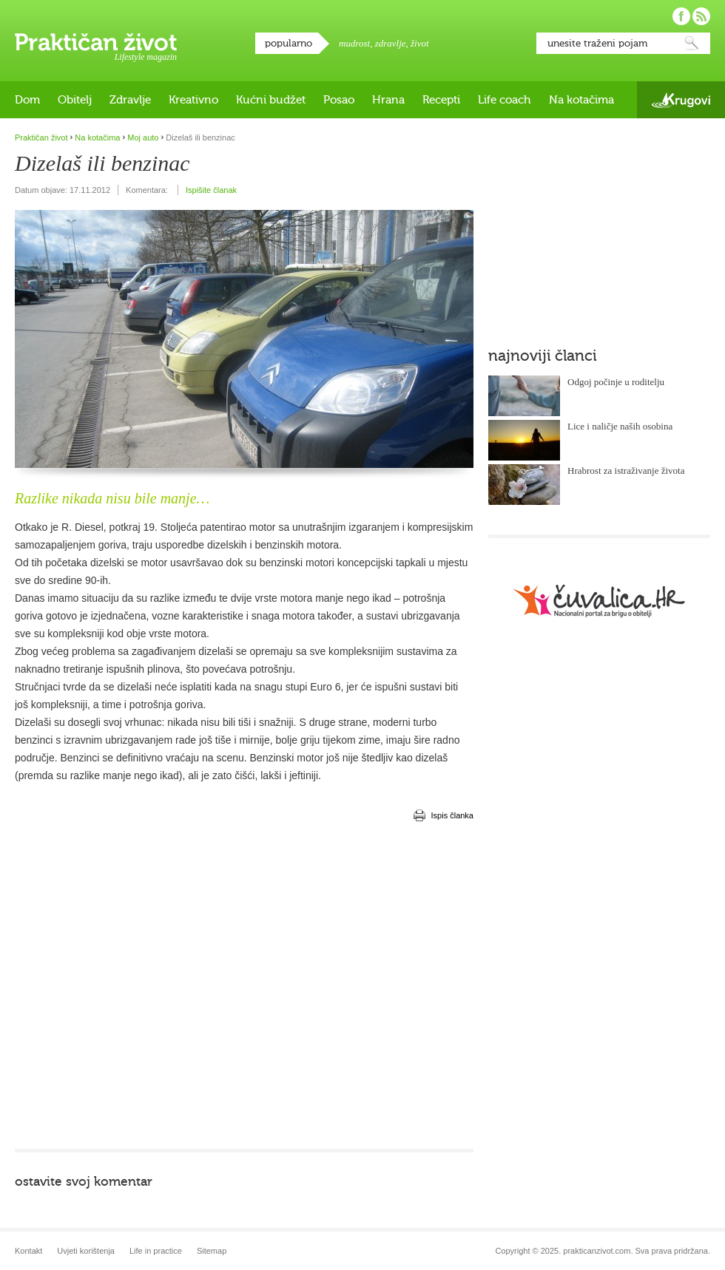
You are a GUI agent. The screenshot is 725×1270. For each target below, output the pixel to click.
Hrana (388, 99)
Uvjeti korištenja (86, 1250)
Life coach (504, 99)
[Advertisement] (138, 985)
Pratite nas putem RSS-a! (701, 16)
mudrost (354, 43)
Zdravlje (130, 99)
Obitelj (75, 99)
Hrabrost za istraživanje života (625, 470)
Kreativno (193, 99)
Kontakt (28, 1250)
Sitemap (211, 1250)
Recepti (441, 99)
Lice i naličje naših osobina (619, 426)
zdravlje (390, 43)
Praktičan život (95, 42)
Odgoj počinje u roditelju (615, 381)
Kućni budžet (271, 99)
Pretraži (691, 43)
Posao (338, 99)
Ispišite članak (211, 190)
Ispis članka (452, 815)
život (420, 43)
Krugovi (681, 100)
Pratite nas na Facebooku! (681, 16)
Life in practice (155, 1250)
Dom (27, 99)
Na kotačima (581, 99)
